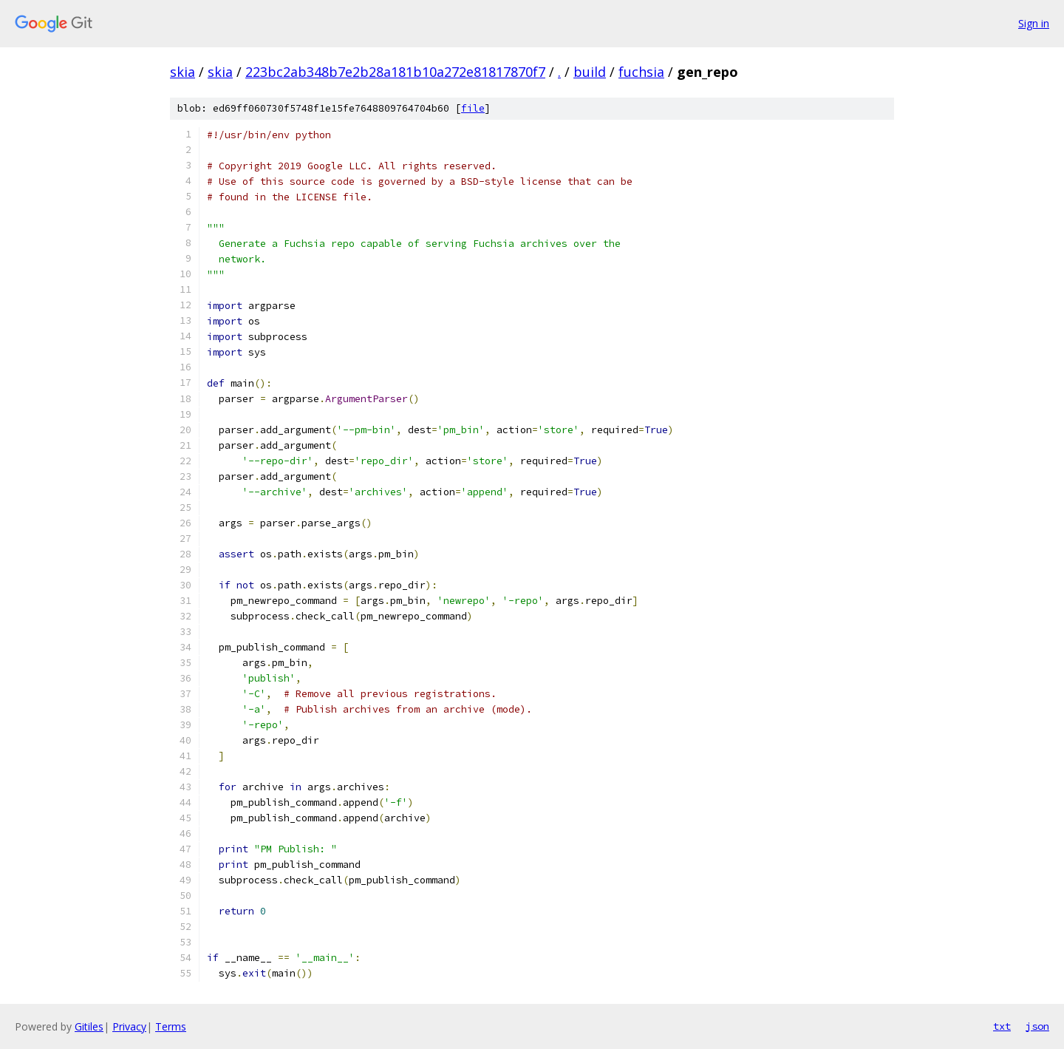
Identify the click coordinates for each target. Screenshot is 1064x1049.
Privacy (129, 1026)
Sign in (1033, 23)
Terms (170, 1026)
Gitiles (89, 1026)
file (473, 108)
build (589, 72)
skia (182, 72)
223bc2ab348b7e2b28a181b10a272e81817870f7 (395, 72)
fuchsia (641, 72)
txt (1002, 1026)
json (1037, 1026)
